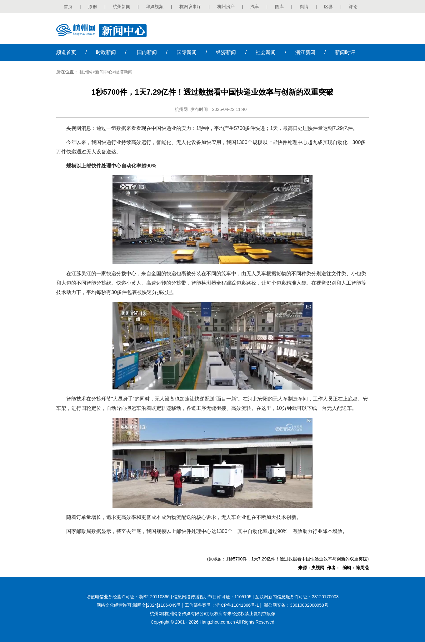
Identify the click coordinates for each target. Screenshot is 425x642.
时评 (345, 52)
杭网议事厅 (190, 6)
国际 (187, 52)
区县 (328, 6)
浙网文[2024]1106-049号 (157, 605)
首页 (68, 6)
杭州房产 (226, 6)
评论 (353, 6)
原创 (92, 6)
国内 (147, 52)
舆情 (304, 6)
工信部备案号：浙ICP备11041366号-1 (222, 605)
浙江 (305, 52)
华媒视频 (154, 6)
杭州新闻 (121, 6)
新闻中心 (103, 71)
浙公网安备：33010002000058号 (296, 605)
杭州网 (85, 71)
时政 (106, 52)
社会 (266, 52)
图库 (279, 6)
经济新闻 (123, 71)
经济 (226, 52)
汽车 (254, 6)
